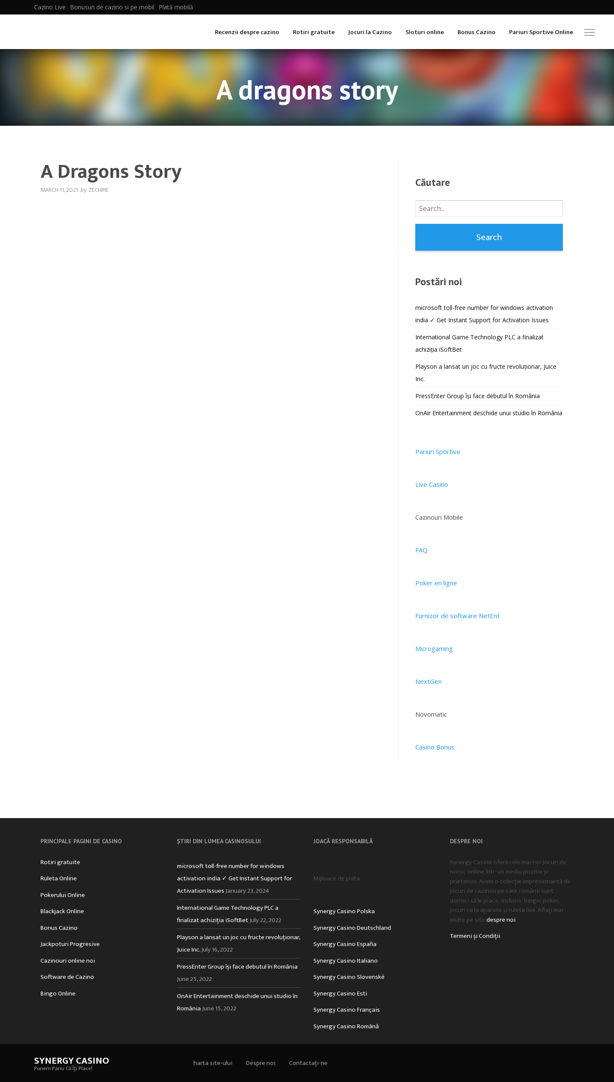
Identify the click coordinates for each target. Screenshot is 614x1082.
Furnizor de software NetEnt (457, 615)
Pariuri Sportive (437, 451)
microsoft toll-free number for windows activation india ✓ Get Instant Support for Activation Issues (234, 878)
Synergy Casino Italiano (345, 960)
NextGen (428, 681)
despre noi (501, 919)
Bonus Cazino (476, 32)
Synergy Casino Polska (344, 911)
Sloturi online (424, 32)
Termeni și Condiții (475, 936)
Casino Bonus (435, 747)
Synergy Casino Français (346, 1009)
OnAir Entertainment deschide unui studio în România (488, 413)
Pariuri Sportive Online (541, 32)
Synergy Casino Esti (340, 993)
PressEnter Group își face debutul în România (477, 396)
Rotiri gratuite (314, 32)
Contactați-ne (308, 1063)
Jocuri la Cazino (370, 32)
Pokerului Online (63, 895)
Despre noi (260, 1063)
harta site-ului (213, 1063)
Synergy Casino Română (346, 1026)
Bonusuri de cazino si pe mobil (112, 7)
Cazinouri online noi (68, 960)
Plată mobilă (176, 7)
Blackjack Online (62, 911)
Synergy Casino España (345, 944)
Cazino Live (50, 7)
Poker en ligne (436, 583)
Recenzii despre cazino (247, 32)
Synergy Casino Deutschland (352, 928)
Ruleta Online (59, 878)
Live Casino (431, 484)
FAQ (421, 550)
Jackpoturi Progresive (70, 944)
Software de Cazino (67, 977)
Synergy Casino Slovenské (349, 977)
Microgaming (434, 648)
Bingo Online (58, 993)
